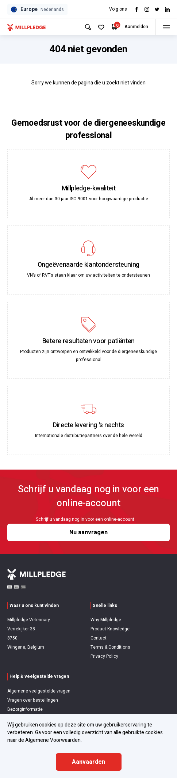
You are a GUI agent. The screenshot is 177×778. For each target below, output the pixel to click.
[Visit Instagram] (147, 9)
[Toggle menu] (166, 27)
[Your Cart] (114, 27)
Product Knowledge (110, 629)
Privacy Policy (104, 656)
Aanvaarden (88, 762)
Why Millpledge (106, 619)
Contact (99, 638)
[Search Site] (88, 27)
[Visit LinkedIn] (167, 9)
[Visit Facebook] (136, 9)
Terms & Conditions (110, 647)
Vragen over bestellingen (32, 700)
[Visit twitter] (157, 9)
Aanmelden (136, 26)
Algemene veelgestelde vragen (38, 691)
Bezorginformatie (25, 709)
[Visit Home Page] (26, 27)
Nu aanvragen (88, 532)
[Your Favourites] (101, 27)
